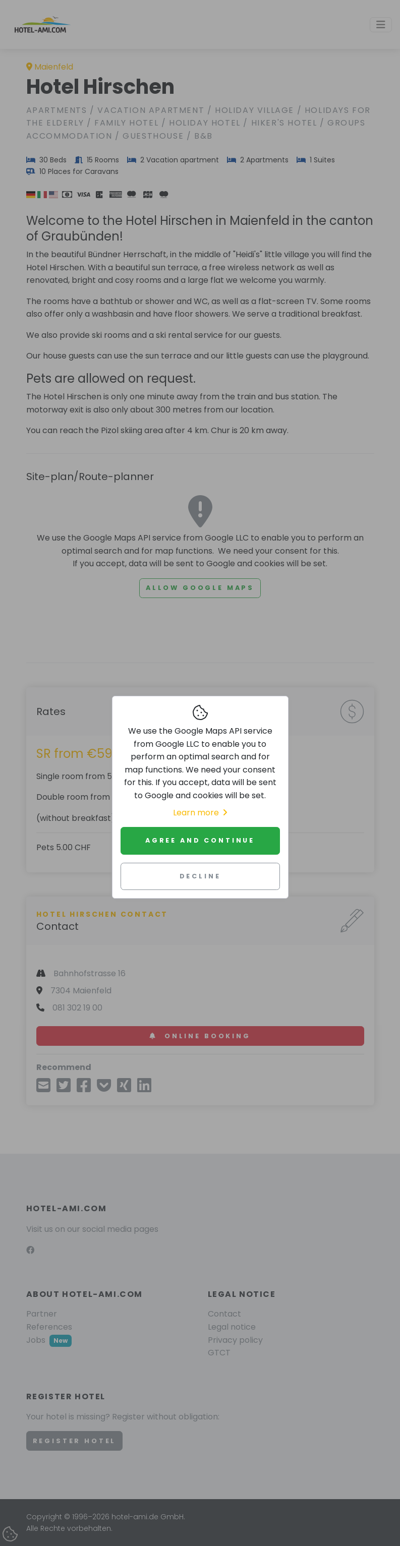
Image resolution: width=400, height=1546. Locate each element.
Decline (200, 876)
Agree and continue (200, 840)
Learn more (200, 812)
